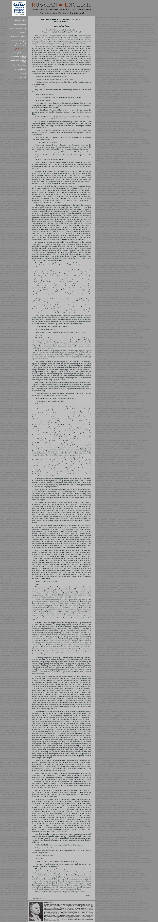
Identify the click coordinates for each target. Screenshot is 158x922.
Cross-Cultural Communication (20, 45)
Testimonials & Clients (18, 37)
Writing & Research (19, 53)
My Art (23, 73)
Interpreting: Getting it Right (18, 61)
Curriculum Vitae (20, 25)
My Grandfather (20, 69)
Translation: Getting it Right (18, 57)
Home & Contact (20, 20)
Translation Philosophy (18, 41)
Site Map (23, 77)
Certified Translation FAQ (17, 29)
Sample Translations (19, 49)
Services (23, 33)
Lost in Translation (19, 65)
